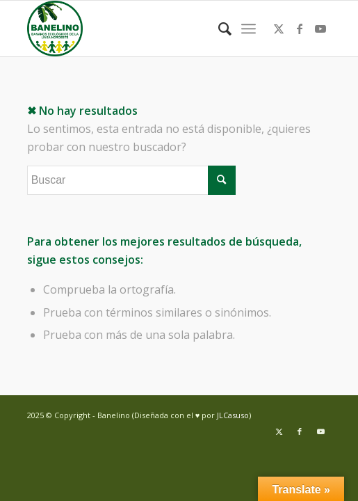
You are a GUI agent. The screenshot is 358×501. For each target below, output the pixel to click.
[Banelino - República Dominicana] (148, 28)
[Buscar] (217, 28)
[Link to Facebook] (299, 28)
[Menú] (248, 28)
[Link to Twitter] (278, 28)
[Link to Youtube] (320, 28)
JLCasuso (233, 415)
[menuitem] (217, 28)
